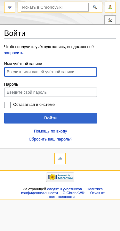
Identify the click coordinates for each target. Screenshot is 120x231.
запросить (13, 53)
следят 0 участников (64, 189)
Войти (50, 118)
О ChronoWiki (74, 193)
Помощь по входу (50, 131)
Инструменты (110, 21)
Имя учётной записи (23, 64)
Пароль (11, 84)
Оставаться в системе (34, 104)
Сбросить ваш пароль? (50, 139)
